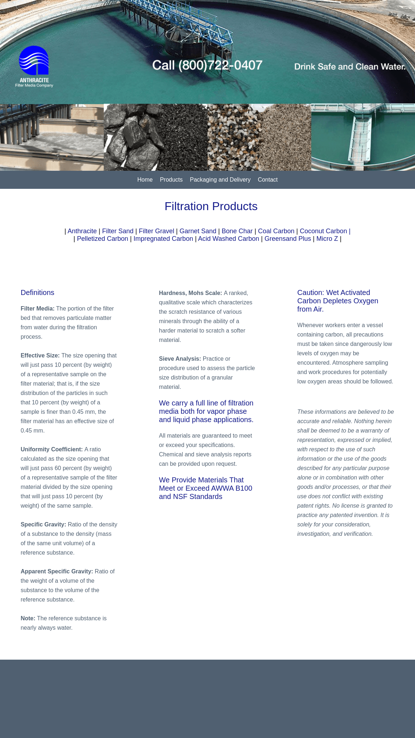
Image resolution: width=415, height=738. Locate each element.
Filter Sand (118, 231)
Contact (268, 180)
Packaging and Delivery (220, 180)
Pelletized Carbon (102, 238)
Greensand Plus (288, 238)
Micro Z (327, 238)
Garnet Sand (197, 231)
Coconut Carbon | (325, 231)
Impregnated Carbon (163, 238)
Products (171, 180)
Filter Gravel (156, 231)
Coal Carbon (276, 231)
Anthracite (82, 231)
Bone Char (237, 231)
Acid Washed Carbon (228, 238)
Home (145, 180)
